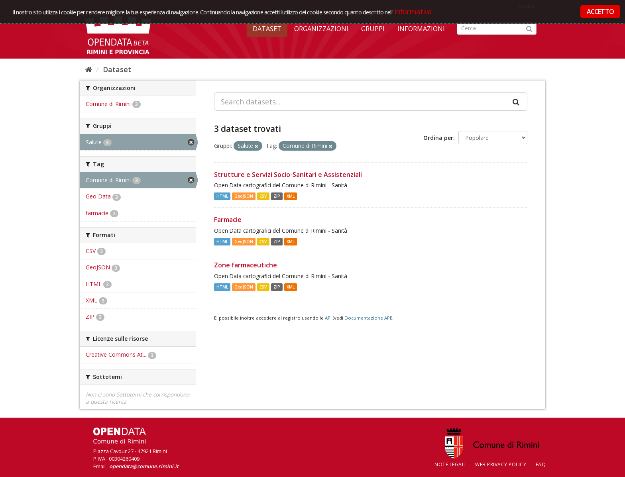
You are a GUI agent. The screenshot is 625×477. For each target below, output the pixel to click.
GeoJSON (243, 196)
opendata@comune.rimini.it (144, 466)
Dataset (267, 28)
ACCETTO (600, 11)
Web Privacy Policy (500, 464)
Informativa (413, 11)
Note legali (450, 464)
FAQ (541, 464)
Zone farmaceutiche (245, 265)
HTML (222, 196)
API (328, 318)
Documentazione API (367, 318)
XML (291, 196)
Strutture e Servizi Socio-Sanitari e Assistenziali (288, 174)
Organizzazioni (321, 28)
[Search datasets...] (360, 101)
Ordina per (438, 137)
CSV (263, 196)
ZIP (276, 196)
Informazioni (421, 28)
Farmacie (228, 219)
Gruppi (373, 28)
